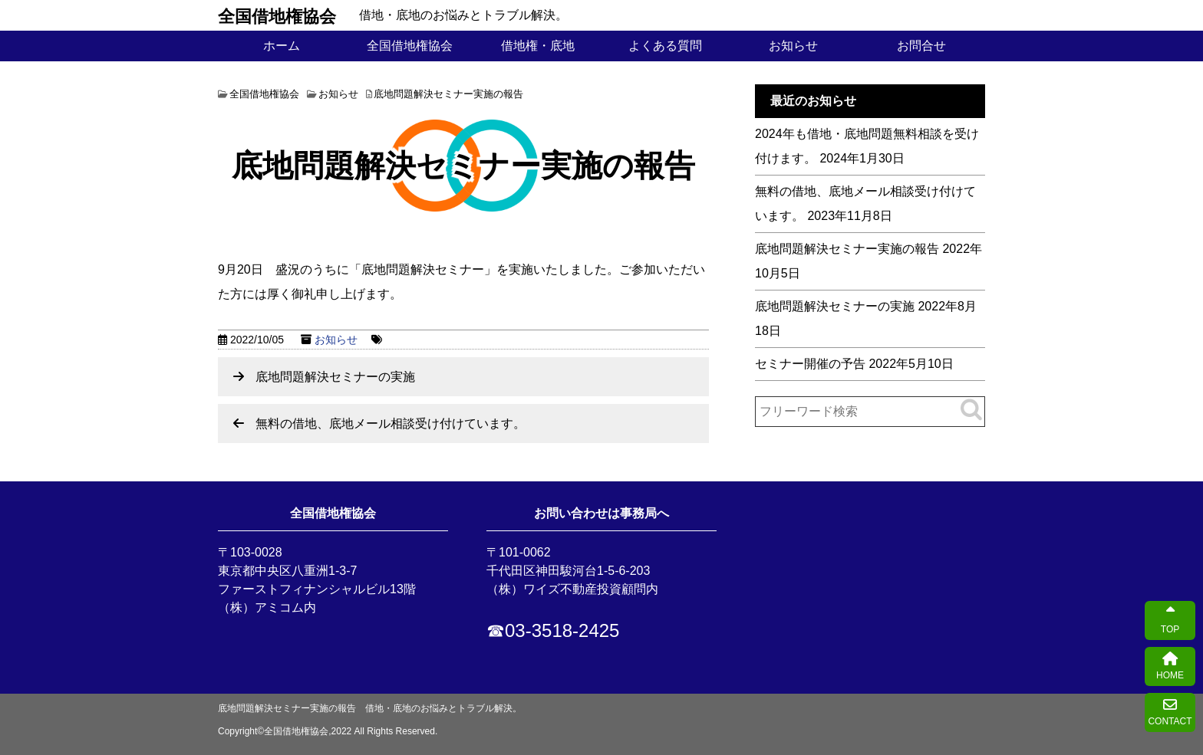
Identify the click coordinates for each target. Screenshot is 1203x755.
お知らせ (793, 45)
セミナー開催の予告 (810, 363)
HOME (1170, 666)
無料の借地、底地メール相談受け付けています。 (390, 423)
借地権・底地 (538, 45)
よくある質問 (665, 45)
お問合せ (921, 45)
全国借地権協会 (277, 15)
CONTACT (1169, 712)
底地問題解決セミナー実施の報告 (847, 248)
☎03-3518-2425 (552, 630)
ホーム (281, 45)
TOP (1170, 620)
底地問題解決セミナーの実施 (335, 376)
